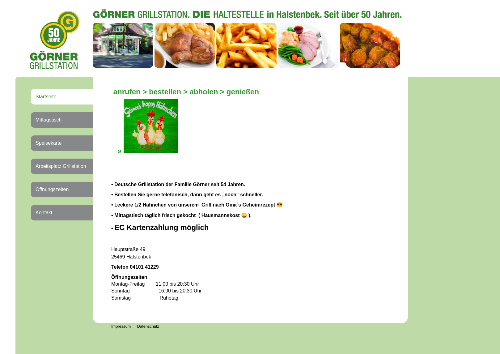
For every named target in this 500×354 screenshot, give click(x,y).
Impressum (121, 326)
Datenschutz (148, 326)
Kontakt (44, 212)
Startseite (46, 96)
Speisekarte (49, 143)
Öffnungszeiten (52, 189)
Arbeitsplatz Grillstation (61, 166)
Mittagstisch (48, 119)
